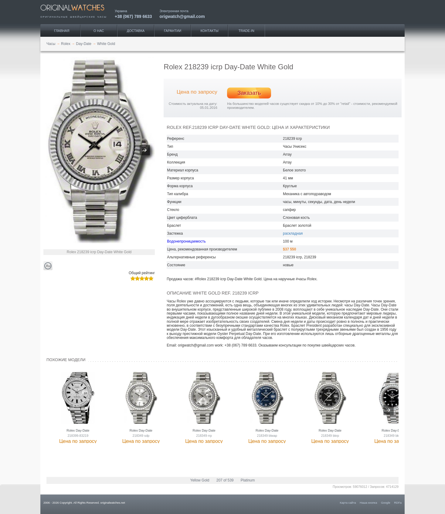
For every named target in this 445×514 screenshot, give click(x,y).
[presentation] (388, 410)
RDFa (398, 502)
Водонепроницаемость (186, 241)
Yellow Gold (199, 480)
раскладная (293, 233)
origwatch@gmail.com (182, 16)
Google (385, 502)
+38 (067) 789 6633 (133, 16)
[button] (145, 150)
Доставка (135, 31)
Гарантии (172, 31)
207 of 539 (225, 480)
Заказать (249, 93)
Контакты (210, 31)
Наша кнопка (368, 502)
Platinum (248, 480)
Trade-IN (246, 31)
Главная (61, 31)
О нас (98, 31)
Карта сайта (348, 502)
